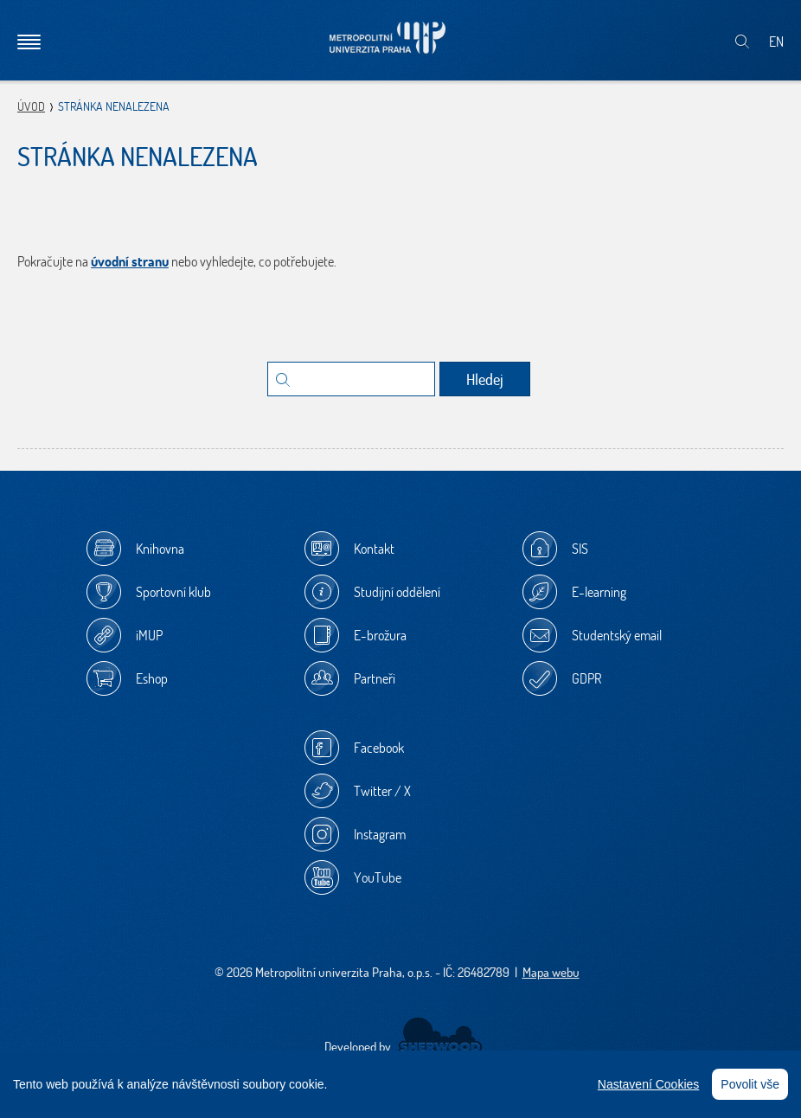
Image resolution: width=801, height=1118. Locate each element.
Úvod (31, 106)
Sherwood (440, 1036)
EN (776, 41)
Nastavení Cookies (649, 1084)
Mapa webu (551, 972)
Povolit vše (750, 1084)
